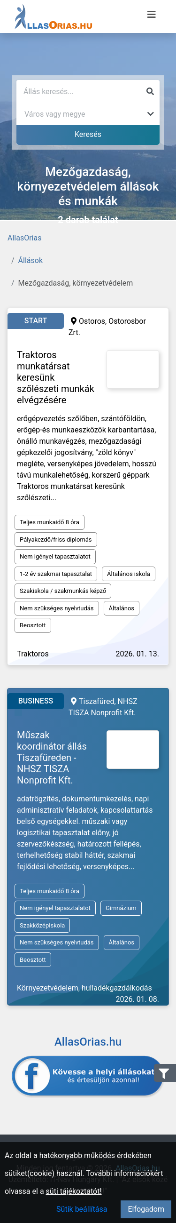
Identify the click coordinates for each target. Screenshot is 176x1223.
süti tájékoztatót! (74, 1191)
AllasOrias (24, 237)
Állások (30, 260)
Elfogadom (146, 1209)
